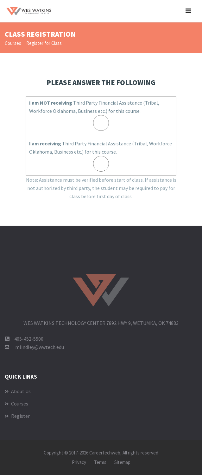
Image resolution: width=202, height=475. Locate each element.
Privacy (79, 462)
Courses (13, 43)
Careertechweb (104, 453)
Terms (100, 462)
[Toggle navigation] (188, 11)
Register (17, 416)
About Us (18, 391)
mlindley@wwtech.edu (39, 347)
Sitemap (122, 462)
